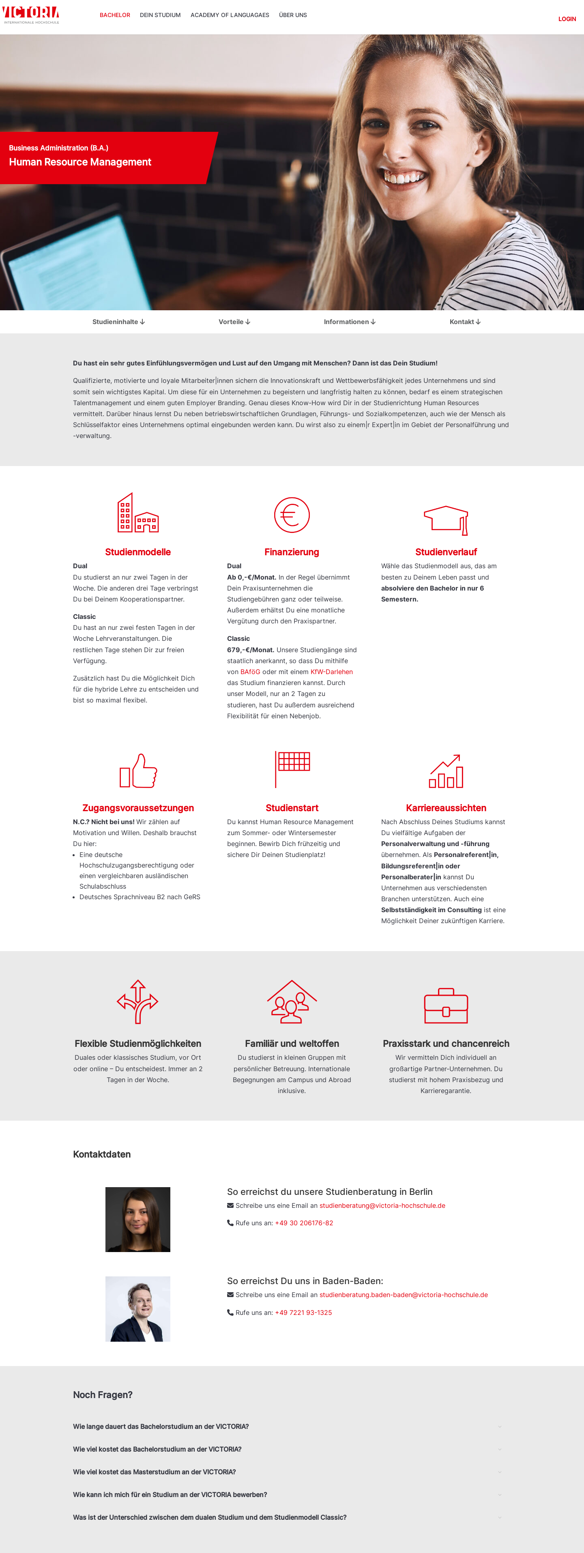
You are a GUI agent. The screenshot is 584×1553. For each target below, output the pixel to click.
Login (567, 19)
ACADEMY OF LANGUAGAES (230, 15)
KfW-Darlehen (332, 672)
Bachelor (115, 15)
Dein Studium (160, 15)
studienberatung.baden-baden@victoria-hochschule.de (404, 1295)
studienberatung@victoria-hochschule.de (382, 1205)
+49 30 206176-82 (304, 1223)
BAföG (250, 672)
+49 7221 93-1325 (303, 1312)
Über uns (293, 15)
